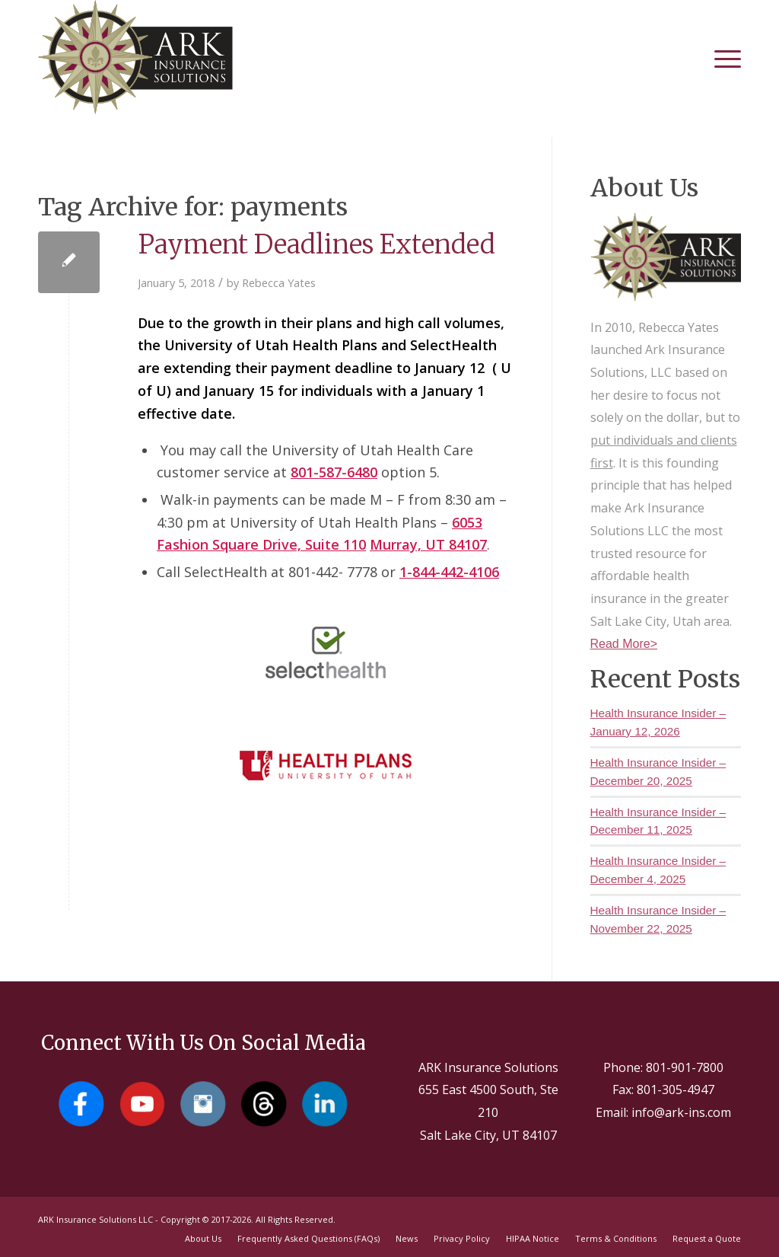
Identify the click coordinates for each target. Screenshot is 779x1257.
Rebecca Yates (279, 282)
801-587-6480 (334, 472)
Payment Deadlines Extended (316, 244)
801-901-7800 (684, 1067)
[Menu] (720, 57)
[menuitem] (720, 57)
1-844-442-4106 (449, 572)
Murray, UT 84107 (428, 544)
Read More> (624, 643)
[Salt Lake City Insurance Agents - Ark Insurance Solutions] (135, 57)
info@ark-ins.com (681, 1112)
